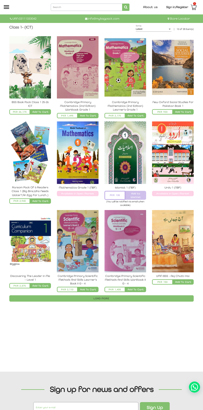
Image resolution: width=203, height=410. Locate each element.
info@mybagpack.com (103, 18)
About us (150, 7)
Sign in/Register (177, 7)
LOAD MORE (101, 298)
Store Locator (180, 18)
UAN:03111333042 (24, 18)
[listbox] (153, 29)
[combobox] (90, 7)
